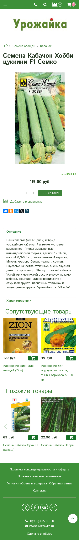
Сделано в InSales (39, 533)
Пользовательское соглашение (39, 476)
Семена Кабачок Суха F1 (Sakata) (20, 447)
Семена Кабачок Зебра (57, 445)
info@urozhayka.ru (41, 526)
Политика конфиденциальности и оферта (39, 469)
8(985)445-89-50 (41, 521)
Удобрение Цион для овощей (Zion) (18, 368)
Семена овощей (24, 46)
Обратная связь (60, 483)
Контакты (39, 490)
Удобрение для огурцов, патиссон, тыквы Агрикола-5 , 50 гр (57, 373)
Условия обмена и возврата (27, 483)
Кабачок (45, 46)
